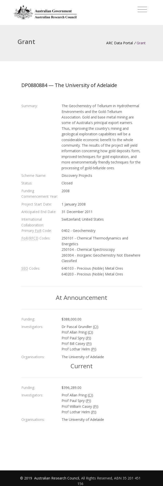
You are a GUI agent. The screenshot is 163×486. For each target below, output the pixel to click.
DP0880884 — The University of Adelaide (69, 85)
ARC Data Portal (119, 42)
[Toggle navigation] (142, 10)
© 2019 (26, 478)
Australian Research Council (56, 478)
